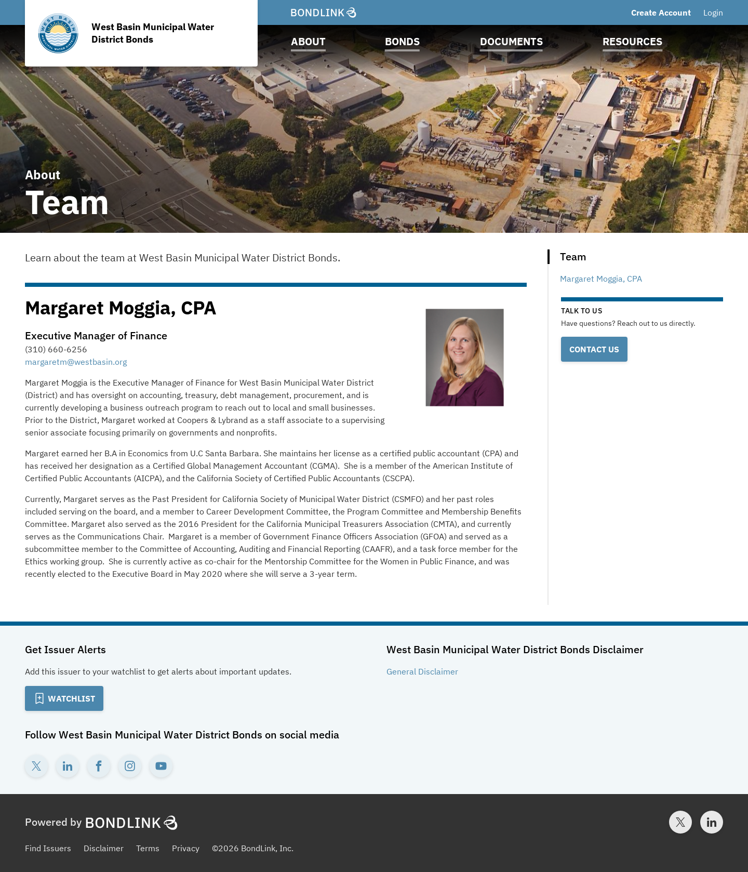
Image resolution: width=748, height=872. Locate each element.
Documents (511, 41)
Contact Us (594, 349)
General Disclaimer (422, 671)
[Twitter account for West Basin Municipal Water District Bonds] (36, 766)
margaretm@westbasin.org (76, 361)
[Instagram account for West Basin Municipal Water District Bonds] (129, 766)
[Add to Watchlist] (64, 698)
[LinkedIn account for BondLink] (711, 822)
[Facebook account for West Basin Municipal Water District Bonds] (98, 766)
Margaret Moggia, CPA (601, 278)
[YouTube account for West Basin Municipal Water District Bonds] (161, 766)
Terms (147, 848)
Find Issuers (48, 848)
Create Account (661, 12)
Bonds (402, 41)
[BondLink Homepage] (323, 12)
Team (573, 256)
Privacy (185, 848)
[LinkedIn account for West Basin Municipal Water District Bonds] (67, 766)
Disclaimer (104, 848)
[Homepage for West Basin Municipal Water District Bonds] (141, 33)
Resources (632, 41)
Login (713, 12)
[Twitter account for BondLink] (680, 822)
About (308, 41)
